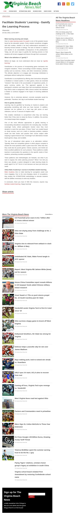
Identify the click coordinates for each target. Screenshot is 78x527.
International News (25, 11)
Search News (47, 11)
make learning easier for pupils (19, 41)
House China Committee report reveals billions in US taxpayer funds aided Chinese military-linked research (33, 285)
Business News (37, 11)
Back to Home (6, 16)
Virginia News (13, 11)
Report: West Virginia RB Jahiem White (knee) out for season (64, 54)
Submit (31, 496)
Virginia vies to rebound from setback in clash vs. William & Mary (65, 40)
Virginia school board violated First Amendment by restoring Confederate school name (33, 474)
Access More (48, 214)
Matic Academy (10, 172)
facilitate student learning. (13, 184)
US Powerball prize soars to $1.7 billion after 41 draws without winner (64, 25)
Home (4, 11)
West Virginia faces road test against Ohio (31, 398)
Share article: (8, 192)
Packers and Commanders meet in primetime (33, 411)
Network (56, 11)
